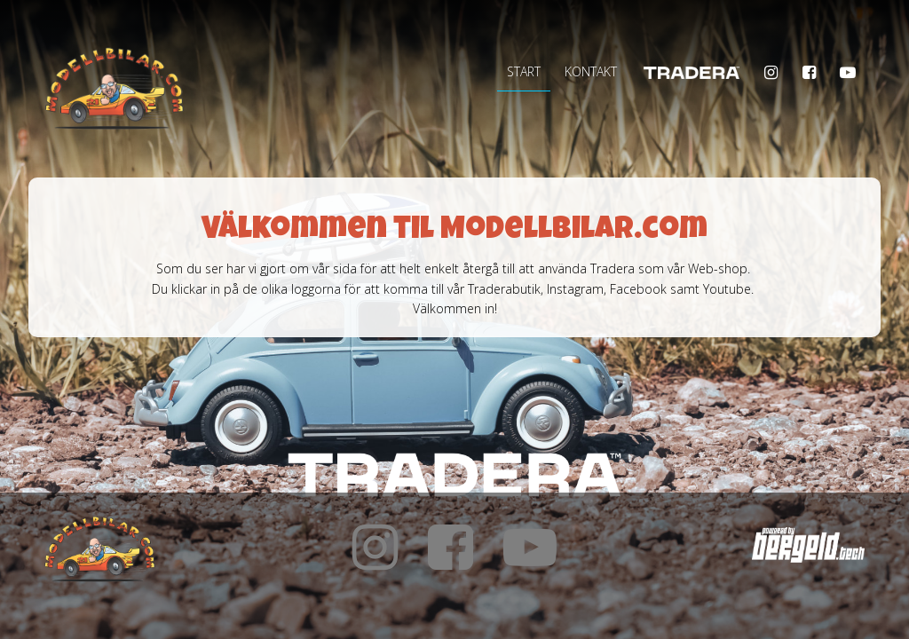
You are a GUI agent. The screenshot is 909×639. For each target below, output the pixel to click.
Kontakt (591, 71)
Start (524, 71)
